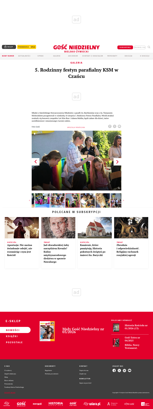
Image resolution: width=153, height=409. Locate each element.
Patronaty (112, 56)
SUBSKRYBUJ (125, 47)
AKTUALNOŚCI (24, 56)
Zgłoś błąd (9, 393)
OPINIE (41, 56)
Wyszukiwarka (149, 47)
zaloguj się (139, 47)
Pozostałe (11, 342)
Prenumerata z (26, 47)
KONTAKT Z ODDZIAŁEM (92, 56)
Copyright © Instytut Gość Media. (122, 392)
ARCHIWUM (73, 56)
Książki (11, 336)
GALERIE (56, 56)
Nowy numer (8, 56)
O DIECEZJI (144, 56)
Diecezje (128, 56)
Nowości (11, 330)
